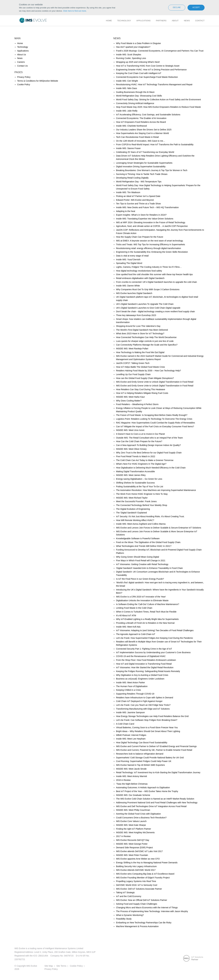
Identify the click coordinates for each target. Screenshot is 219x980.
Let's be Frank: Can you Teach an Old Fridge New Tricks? (143, 705)
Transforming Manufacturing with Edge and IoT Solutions (143, 709)
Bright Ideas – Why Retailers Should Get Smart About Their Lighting (148, 731)
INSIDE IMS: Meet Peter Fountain (132, 855)
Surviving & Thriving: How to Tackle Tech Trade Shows (141, 174)
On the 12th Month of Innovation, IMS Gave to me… (140, 141)
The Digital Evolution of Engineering (133, 509)
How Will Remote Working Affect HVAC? (135, 520)
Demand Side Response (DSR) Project (134, 847)
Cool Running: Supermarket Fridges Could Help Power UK (143, 761)
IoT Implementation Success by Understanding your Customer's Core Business (153, 652)
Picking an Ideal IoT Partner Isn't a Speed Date (138, 196)
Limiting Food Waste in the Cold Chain (134, 608)
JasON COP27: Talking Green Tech (132, 363)
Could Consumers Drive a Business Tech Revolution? (141, 817)
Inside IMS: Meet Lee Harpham (131, 739)
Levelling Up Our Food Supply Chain (133, 374)
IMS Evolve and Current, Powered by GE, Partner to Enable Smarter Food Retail (154, 750)
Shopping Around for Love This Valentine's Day (138, 326)
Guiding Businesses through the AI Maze (135, 92)
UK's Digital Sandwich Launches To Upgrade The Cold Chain (145, 304)
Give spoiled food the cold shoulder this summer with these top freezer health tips (154, 274)
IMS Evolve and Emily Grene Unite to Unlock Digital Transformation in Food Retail (154, 382)
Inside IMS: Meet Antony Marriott (131, 776)
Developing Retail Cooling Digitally (132, 178)
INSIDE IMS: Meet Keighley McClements (135, 832)
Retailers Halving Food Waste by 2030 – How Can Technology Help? (148, 370)
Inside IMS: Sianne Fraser (128, 148)
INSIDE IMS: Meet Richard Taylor (132, 498)
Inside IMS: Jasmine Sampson (130, 712)
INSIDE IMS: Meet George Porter (132, 844)
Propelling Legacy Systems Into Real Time (136, 881)
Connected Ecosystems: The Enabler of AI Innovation (141, 118)
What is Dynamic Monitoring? (130, 915)
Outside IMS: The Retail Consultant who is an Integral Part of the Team (149, 438)
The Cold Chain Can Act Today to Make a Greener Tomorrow (144, 460)
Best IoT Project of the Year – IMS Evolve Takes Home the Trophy (147, 791)
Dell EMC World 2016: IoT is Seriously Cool (136, 885)
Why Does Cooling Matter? (128, 400)
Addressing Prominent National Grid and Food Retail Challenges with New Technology (156, 802)
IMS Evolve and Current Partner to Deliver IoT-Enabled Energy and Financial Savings (156, 746)
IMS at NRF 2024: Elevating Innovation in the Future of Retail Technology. (151, 222)
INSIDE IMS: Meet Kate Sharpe (131, 825)
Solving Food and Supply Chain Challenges (136, 904)
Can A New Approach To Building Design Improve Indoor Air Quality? (148, 445)
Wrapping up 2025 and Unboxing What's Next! (138, 62)
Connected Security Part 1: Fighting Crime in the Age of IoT (144, 649)
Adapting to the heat (125, 211)
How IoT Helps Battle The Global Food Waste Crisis (140, 367)
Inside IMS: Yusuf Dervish (128, 259)
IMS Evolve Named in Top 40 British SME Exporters (140, 765)
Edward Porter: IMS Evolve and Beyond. (135, 200)
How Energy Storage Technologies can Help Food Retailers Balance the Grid (152, 716)
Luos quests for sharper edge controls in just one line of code (145, 341)
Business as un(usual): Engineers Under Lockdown (140, 678)
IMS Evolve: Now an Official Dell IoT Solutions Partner (141, 900)
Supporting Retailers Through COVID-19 (135, 694)
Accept (196, 7)
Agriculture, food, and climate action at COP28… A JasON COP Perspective (152, 226)
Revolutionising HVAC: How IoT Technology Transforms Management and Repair (154, 84)
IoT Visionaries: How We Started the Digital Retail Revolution (144, 667)
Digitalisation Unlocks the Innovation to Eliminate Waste (142, 600)
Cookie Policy (23, 84)
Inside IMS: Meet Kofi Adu (128, 627)
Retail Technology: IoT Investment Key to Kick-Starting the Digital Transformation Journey (158, 772)
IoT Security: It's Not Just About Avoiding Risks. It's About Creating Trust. (150, 516)
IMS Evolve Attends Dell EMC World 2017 (136, 870)
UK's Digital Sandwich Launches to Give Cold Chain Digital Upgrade (148, 308)
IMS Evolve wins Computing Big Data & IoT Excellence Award (145, 874)
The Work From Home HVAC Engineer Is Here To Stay (142, 494)
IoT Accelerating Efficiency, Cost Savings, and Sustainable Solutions (148, 114)
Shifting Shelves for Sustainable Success (135, 482)
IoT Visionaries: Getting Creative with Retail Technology (142, 564)
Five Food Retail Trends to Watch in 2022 (135, 456)
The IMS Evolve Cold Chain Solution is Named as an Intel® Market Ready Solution (155, 799)
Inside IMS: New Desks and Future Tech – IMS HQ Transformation (147, 207)
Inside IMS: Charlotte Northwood (131, 126)
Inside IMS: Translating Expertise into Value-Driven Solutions (144, 218)
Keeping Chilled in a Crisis (128, 690)
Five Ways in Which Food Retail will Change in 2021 (140, 560)
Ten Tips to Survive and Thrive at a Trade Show (138, 203)
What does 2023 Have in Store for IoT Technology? (140, 333)
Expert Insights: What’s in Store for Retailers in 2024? (141, 215)
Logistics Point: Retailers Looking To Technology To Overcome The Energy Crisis (154, 419)
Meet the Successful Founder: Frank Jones (136, 501)
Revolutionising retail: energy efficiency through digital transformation (148, 248)
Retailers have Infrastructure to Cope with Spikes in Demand (144, 697)
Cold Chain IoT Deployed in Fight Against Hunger (139, 701)
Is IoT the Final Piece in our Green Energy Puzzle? (140, 579)
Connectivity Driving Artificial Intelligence (135, 103)
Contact (200, 20)
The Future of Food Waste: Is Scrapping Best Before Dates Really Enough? (151, 415)
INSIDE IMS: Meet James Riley (131, 475)
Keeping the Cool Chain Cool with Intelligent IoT (138, 73)
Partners (161, 20)
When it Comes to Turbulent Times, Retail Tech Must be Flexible (146, 611)
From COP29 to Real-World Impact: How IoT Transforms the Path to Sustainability (154, 144)
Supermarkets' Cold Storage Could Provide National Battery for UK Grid (150, 757)
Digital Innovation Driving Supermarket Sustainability (140, 166)
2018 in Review (123, 780)
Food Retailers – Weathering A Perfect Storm (137, 404)
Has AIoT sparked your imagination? (133, 47)
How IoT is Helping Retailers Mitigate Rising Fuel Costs (142, 393)
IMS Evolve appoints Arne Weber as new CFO (138, 859)
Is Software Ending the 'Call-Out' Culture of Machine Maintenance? (147, 604)
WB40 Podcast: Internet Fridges (131, 735)
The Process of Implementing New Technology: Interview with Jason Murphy (152, 911)
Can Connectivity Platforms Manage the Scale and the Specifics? (146, 345)
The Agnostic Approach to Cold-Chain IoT (135, 634)
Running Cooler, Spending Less (131, 58)
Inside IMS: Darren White (128, 285)
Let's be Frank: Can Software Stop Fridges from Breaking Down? (146, 720)
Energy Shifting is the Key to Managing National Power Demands (146, 862)
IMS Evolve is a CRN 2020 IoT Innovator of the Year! (141, 596)
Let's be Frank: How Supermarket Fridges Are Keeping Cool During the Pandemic (154, 638)
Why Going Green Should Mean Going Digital (137, 557)
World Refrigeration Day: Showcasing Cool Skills (139, 96)
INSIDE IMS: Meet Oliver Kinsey (131, 449)
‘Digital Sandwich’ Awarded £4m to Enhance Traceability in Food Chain (149, 568)
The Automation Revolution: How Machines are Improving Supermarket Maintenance (156, 490)
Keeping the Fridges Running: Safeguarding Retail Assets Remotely (148, 671)
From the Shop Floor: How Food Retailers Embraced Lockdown (146, 660)
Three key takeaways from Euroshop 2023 (136, 315)
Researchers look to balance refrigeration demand (139, 754)
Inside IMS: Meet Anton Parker (130, 682)
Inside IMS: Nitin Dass (126, 88)
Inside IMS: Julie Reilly (126, 111)
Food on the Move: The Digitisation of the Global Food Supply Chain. (148, 542)
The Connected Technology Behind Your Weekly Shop (141, 505)
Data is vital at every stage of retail (132, 255)
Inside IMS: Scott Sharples (128, 54)
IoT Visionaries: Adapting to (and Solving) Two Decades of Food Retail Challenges (155, 630)
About (175, 20)
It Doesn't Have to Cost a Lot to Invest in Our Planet (140, 434)
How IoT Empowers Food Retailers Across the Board (141, 122)
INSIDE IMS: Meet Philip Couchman (133, 810)
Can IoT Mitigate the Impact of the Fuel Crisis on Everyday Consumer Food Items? (155, 426)
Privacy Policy (23, 77)
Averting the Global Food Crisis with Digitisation (138, 814)
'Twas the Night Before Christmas (132, 784)
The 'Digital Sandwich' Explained (131, 512)
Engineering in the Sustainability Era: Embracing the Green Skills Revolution (152, 252)
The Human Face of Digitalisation (132, 686)
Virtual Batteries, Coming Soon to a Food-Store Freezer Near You (147, 727)
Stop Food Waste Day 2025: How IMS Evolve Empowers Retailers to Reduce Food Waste (158, 107)
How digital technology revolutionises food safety (139, 271)
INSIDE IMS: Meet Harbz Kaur (130, 397)
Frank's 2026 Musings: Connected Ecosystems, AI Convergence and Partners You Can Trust (159, 51)
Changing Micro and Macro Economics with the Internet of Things (147, 907)
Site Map (48, 966)
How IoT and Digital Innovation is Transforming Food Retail (144, 664)
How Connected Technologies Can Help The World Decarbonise (146, 337)
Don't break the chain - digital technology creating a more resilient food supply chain (155, 311)
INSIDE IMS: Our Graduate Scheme (133, 795)
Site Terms (61, 966)
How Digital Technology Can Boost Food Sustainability (141, 742)
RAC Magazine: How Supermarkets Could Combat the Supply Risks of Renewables (155, 422)
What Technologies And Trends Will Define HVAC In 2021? (143, 546)
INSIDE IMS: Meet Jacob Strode (131, 769)
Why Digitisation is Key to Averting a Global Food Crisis (142, 675)
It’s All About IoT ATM (126, 615)
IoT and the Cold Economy (128, 896)
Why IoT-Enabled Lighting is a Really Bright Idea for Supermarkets (147, 619)
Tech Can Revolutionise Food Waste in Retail (137, 137)
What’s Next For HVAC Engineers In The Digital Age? (141, 464)
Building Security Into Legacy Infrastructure (136, 866)
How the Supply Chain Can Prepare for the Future (139, 237)
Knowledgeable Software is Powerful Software (138, 538)
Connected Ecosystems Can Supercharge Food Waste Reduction (147, 77)
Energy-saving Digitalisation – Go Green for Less (139, 479)
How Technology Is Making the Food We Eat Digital (140, 352)
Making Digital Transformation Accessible (135, 471)
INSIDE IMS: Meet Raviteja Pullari (132, 348)
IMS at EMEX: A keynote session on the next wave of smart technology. (149, 240)
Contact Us (22, 66)
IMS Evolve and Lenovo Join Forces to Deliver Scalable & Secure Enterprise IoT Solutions (158, 527)
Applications (143, 20)
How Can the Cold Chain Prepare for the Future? (139, 441)
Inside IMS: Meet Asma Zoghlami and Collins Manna (140, 524)
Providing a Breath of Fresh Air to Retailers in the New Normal (145, 623)
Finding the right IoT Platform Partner (133, 829)
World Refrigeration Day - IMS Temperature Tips (138, 181)
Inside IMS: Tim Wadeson (128, 192)
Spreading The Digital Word (129, 263)
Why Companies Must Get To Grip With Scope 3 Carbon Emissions (147, 289)
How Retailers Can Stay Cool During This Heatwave (140, 389)
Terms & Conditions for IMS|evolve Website (37, 81)
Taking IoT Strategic (125, 892)
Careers (21, 62)
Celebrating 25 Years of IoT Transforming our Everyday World (145, 152)
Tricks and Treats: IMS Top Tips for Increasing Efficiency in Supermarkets (150, 244)
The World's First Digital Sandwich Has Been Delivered (142, 330)
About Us (21, 54)
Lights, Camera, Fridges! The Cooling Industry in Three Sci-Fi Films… (149, 267)
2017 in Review (123, 836)
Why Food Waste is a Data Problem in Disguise (138, 43)
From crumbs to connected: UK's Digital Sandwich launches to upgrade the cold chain (156, 282)
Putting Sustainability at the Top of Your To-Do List (139, 486)
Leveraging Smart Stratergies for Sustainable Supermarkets (144, 163)
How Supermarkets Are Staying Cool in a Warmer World (142, 133)
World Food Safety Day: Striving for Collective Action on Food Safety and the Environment (158, 99)
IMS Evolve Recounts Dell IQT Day (132, 840)
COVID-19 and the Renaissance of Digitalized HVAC (141, 656)
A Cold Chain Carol (125, 724)
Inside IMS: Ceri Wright (127, 81)
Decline (177, 7)
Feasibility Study (124, 919)
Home (109, 20)
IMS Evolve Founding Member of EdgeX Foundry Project (143, 877)
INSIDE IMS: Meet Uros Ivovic (130, 430)
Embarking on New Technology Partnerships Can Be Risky (143, 922)
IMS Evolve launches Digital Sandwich (134, 293)
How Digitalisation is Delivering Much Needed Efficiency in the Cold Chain (151, 467)
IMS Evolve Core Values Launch (131, 821)
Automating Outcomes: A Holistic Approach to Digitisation (143, 787)
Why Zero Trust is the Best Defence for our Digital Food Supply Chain (149, 452)
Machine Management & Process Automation (137, 926)
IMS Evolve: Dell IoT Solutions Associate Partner (139, 889)
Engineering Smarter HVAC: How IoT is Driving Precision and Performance (151, 69)
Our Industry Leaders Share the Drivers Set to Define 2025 (143, 129)
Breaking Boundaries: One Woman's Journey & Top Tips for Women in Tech (151, 170)
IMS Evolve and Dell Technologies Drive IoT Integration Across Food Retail (151, 806)
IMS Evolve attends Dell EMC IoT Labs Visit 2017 (139, 851)
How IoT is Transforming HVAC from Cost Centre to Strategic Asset (147, 66)
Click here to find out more (74, 11)
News (187, 20)
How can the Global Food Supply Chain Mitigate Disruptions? (145, 378)
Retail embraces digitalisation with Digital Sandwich (140, 278)
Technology (124, 20)
